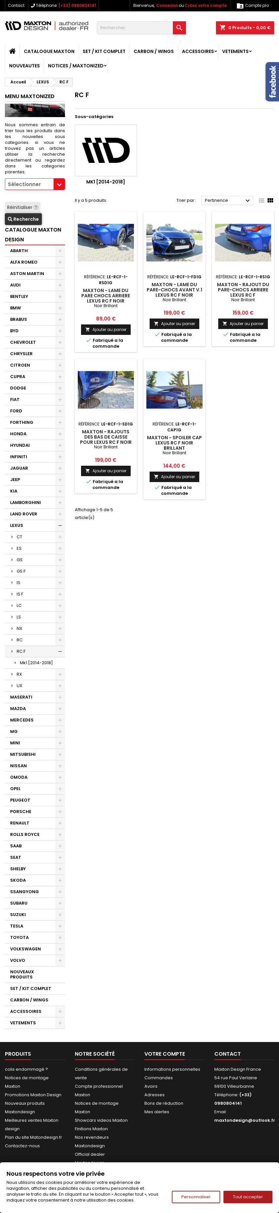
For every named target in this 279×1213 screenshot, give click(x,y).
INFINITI (18, 457)
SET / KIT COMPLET (104, 51)
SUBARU (18, 903)
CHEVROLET (23, 342)
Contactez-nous (22, 1146)
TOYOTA (19, 937)
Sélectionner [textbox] (24, 184)
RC (20, 640)
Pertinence (228, 201)
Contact (16, 5)
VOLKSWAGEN (25, 949)
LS (19, 617)
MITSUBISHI (23, 754)
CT (19, 537)
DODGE (18, 388)
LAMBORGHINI (25, 502)
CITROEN (20, 365)
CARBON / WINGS (154, 51)
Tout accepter (248, 1197)
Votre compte (164, 1054)
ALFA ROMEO (24, 262)
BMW (15, 308)
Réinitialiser (22, 207)
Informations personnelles (172, 1069)
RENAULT (19, 823)
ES (19, 548)
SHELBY (18, 869)
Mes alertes (156, 1112)
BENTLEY (19, 296)
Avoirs (150, 1086)
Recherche (23, 219)
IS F (20, 594)
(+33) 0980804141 (77, 5)
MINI (15, 743)
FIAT (15, 399)
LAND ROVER (23, 514)
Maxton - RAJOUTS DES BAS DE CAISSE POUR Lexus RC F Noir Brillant (106, 439)
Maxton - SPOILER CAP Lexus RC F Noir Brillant (174, 442)
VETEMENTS (235, 51)
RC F (21, 651)
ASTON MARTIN (27, 273)
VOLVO (17, 960)
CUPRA (17, 376)
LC (19, 605)
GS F (21, 571)
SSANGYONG (24, 892)
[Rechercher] (141, 27)
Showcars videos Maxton (101, 1120)
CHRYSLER (21, 354)
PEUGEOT (20, 800)
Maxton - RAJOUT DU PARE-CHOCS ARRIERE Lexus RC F (243, 289)
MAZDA (18, 708)
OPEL (15, 789)
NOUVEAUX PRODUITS (22, 974)
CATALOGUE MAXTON (49, 51)
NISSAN (18, 766)
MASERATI (21, 697)
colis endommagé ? (26, 1069)
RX (19, 674)
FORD (16, 411)
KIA (13, 491)
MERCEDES (22, 720)
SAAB (16, 846)
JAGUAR (19, 468)
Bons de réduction (163, 1103)
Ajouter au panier (105, 329)
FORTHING (21, 422)
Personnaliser (196, 1197)
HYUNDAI (20, 445)
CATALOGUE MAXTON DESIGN (33, 234)
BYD (14, 331)
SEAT (15, 857)
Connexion (167, 5)
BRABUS (18, 319)
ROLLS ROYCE (25, 834)
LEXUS (16, 525)
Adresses (154, 1095)
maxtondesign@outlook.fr (244, 1120)
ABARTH (19, 251)
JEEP (15, 480)
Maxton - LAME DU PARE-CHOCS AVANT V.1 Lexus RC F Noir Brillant (174, 292)
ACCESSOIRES (198, 51)
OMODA (18, 777)
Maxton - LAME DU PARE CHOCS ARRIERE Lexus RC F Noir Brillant (105, 298)
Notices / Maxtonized (76, 65)
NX (19, 628)
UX (19, 686)
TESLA (16, 926)
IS (18, 583)
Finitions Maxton (91, 1129)
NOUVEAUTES (24, 65)
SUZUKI (18, 914)
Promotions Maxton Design (33, 1095)
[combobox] (35, 184)
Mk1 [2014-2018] (36, 663)
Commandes (158, 1078)
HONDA (18, 434)
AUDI (15, 285)
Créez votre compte (206, 5)
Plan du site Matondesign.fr (33, 1137)
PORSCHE (20, 811)
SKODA (18, 880)
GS (20, 560)
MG (14, 731)
